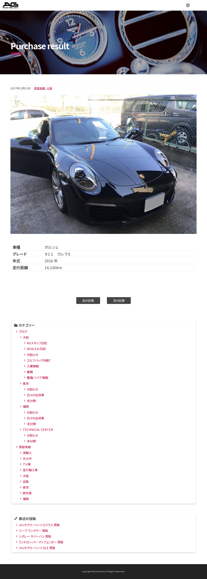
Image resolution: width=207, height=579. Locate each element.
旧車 (26, 481)
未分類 (31, 401)
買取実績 (39, 88)
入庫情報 (33, 366)
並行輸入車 (30, 470)
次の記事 (119, 300)
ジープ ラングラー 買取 (33, 530)
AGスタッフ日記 (37, 343)
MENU (201, 5)
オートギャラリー (15, 5)
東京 (26, 383)
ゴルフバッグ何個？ (39, 360)
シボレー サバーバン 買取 (35, 536)
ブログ (23, 331)
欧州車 (27, 493)
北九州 (27, 458)
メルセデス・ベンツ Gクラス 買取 (39, 525)
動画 (30, 372)
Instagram (187, 5)
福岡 (26, 406)
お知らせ (32, 355)
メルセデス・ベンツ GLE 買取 (37, 548)
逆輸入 (27, 453)
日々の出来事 (35, 395)
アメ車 (27, 464)
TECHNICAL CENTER (38, 429)
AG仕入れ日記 (36, 349)
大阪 (49, 88)
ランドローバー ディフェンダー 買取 (41, 542)
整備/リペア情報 (37, 377)
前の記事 (88, 300)
